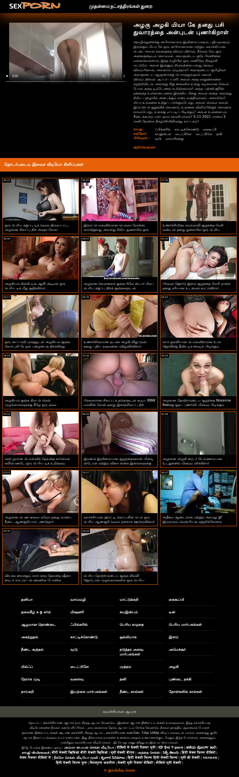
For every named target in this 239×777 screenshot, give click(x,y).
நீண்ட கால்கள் (132, 692)
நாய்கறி (27, 692)
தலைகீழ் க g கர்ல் (36, 612)
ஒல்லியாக (128, 637)
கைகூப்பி (211, 129)
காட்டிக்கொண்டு (187, 129)
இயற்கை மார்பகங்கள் (88, 692)
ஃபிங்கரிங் (162, 129)
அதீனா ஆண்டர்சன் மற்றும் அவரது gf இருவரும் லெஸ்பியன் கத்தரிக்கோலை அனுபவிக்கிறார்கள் (192, 521)
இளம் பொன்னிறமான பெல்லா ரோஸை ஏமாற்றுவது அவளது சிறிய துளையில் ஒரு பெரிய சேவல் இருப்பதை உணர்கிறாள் (116, 229)
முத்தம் (125, 667)
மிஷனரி (77, 612)
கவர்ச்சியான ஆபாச (119, 711)
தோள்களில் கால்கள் (185, 692)
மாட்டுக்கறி (129, 599)
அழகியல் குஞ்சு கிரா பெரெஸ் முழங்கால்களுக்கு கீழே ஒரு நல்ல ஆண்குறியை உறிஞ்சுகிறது (30, 404)
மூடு (157, 139)
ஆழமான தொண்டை (38, 624)
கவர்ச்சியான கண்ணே (123, 733)
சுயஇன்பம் (162, 134)
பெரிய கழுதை (132, 624)
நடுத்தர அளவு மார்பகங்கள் (132, 651)
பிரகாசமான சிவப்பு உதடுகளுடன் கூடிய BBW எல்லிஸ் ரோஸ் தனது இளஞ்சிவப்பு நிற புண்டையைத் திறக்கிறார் (119, 404)
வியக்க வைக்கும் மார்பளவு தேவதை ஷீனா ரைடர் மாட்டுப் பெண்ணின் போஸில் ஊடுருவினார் (38, 580)
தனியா (27, 599)
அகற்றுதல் (29, 637)
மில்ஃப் (27, 667)
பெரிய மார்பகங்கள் (185, 624)
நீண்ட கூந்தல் (32, 649)
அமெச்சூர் (177, 649)
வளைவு (77, 679)
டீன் (172, 612)
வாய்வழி (78, 599)
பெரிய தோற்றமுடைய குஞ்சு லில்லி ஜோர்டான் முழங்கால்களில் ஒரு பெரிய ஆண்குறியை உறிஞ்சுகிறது (114, 580)
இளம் (173, 637)
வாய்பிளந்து (174, 139)
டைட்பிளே (184, 134)
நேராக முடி (30, 679)
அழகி (174, 667)
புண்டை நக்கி (180, 679)
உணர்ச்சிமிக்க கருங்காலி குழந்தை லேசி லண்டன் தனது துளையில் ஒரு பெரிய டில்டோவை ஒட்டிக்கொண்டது (193, 229)
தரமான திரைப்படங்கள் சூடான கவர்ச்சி (52, 733)
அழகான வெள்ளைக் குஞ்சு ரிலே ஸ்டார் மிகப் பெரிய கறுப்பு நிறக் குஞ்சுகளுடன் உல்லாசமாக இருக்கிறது (119, 288)
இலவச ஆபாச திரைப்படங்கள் (141, 723)
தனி (221, 134)
